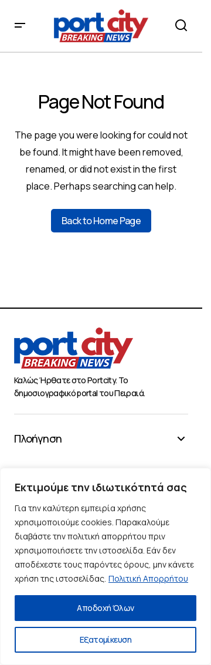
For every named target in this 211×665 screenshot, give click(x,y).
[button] (20, 26)
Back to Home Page (101, 220)
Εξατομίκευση (105, 639)
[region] (105, 566)
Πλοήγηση (38, 439)
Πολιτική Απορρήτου (148, 578)
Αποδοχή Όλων (105, 607)
